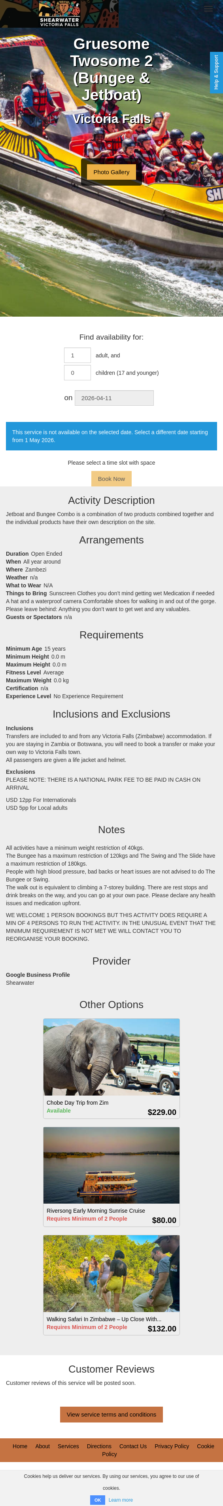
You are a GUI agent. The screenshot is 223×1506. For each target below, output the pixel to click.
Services (68, 1446)
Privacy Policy (172, 1446)
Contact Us (133, 1446)
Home (20, 1446)
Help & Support (216, 72)
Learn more (121, 1500)
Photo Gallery (112, 172)
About (42, 1446)
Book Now (111, 478)
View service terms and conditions (112, 1414)
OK (97, 1500)
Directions (99, 1446)
